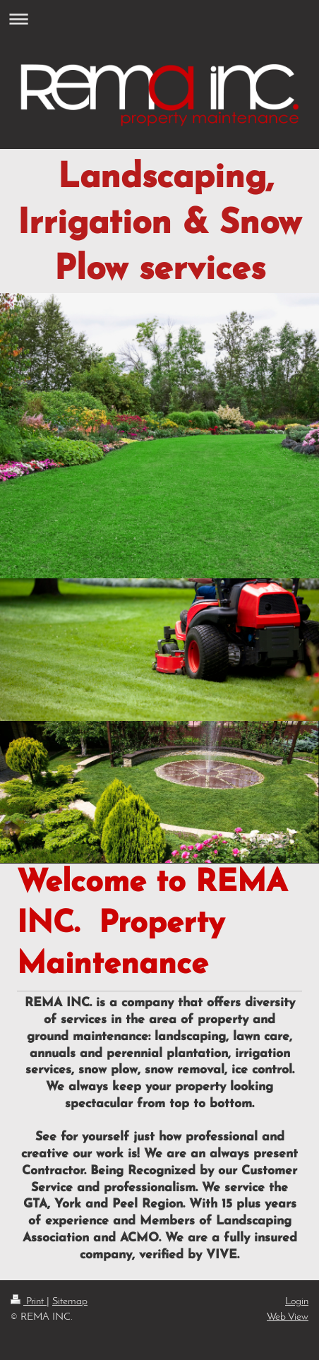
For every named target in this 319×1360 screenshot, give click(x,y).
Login (296, 1301)
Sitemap (70, 1301)
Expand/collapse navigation (159, 19)
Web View (287, 1317)
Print (29, 1301)
